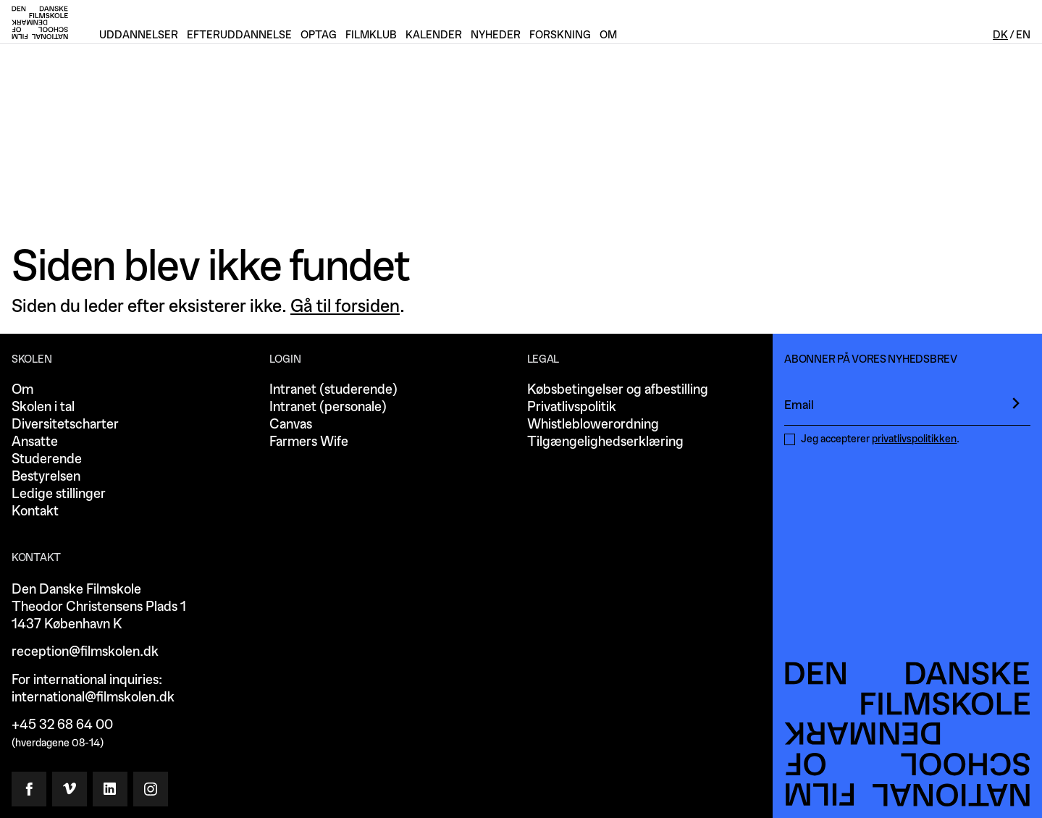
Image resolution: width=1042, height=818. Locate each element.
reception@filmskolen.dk (85, 651)
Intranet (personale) (328, 407)
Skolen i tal (43, 407)
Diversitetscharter (65, 424)
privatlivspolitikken (914, 439)
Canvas (290, 424)
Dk (1000, 35)
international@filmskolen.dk (93, 697)
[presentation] (1015, 403)
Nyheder (496, 35)
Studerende (47, 459)
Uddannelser (138, 35)
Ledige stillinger (59, 494)
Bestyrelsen (46, 476)
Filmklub (371, 35)
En (1023, 35)
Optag (319, 35)
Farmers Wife (308, 442)
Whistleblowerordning (593, 424)
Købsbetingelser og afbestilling (617, 389)
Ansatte (35, 442)
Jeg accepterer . (880, 439)
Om (22, 389)
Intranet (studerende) (333, 389)
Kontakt (35, 511)
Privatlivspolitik (571, 407)
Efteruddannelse (239, 35)
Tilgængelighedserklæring (605, 442)
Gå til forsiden (345, 306)
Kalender (434, 35)
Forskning (560, 35)
